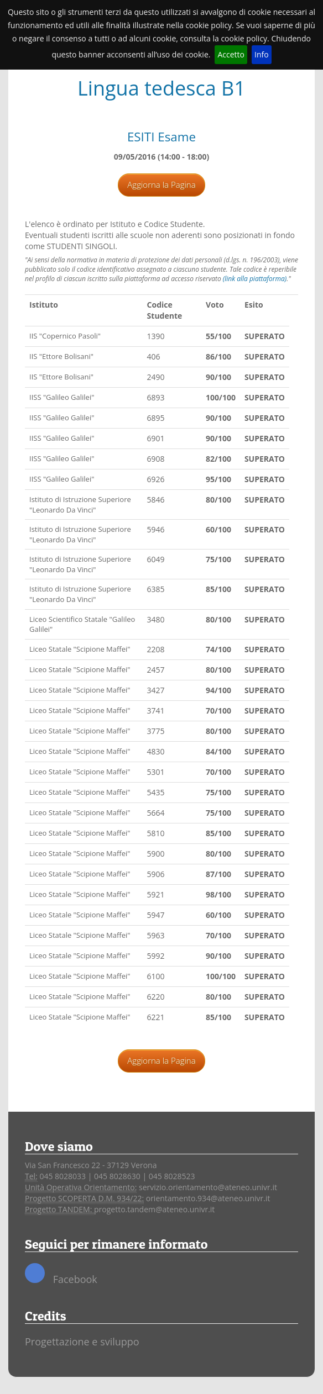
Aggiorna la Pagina (161, 184)
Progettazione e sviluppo (82, 1341)
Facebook (61, 1274)
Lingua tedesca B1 (161, 88)
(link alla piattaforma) (254, 278)
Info (261, 54)
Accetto (230, 54)
